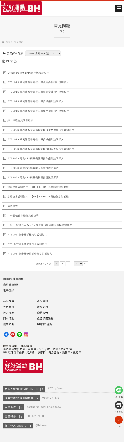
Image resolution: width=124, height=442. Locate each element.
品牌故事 (8, 301)
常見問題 (42, 307)
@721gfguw (55, 388)
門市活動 (8, 318)
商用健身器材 (11, 284)
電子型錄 (8, 290)
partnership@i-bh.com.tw (44, 407)
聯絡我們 (42, 313)
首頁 (8, 42)
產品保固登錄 (45, 318)
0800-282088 (35, 416)
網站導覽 (26, 346)
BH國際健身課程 (13, 279)
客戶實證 (8, 307)
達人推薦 (8, 313)
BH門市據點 (44, 324)
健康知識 (8, 324)
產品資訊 (42, 301)
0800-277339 (51, 397)
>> (85, 263)
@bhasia (41, 425)
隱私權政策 (10, 346)
